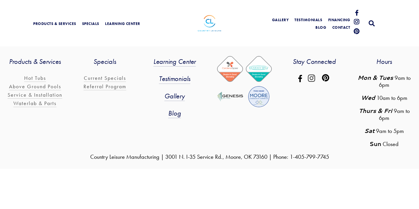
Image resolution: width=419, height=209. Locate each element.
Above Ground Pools (35, 86)
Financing (339, 19)
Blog (174, 113)
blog (320, 27)
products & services (54, 23)
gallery (280, 19)
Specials (90, 23)
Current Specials (105, 78)
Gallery (174, 95)
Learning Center (174, 61)
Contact (341, 27)
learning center (122, 23)
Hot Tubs (35, 78)
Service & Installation (35, 94)
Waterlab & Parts (34, 103)
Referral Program (105, 86)
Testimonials (308, 19)
